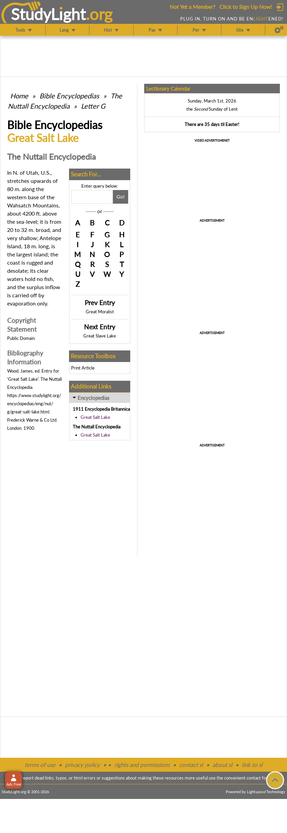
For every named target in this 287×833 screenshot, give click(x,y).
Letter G (93, 106)
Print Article (83, 368)
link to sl (252, 764)
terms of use (39, 764)
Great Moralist (100, 311)
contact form (259, 778)
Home (19, 96)
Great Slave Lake (99, 336)
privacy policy (82, 764)
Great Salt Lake (95, 417)
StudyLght (48, 13)
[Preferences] (279, 30)
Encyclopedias (93, 398)
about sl (222, 764)
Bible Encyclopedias (69, 96)
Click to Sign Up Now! (245, 6)
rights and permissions (142, 764)
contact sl (191, 764)
